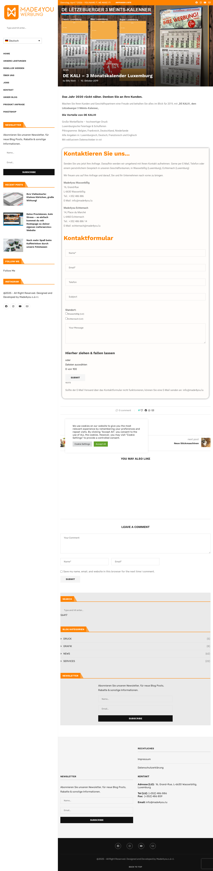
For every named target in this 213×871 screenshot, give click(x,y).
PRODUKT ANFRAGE (14, 104)
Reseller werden (13, 68)
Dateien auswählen (76, 364)
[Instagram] (13, 306)
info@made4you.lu (156, 802)
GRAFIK (136, 646)
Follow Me (9, 270)
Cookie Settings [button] (82, 444)
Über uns (8, 75)
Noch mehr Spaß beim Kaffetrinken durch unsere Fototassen (39, 243)
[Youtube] (20, 306)
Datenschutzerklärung (151, 767)
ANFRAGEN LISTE (123, 2)
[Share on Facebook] (146, 410)
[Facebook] (6, 306)
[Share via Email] (153, 410)
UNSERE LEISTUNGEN (14, 61)
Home (6, 53)
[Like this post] (142, 410)
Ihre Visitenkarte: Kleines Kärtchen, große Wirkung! (40, 197)
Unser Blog (10, 97)
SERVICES (136, 661)
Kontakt (8, 90)
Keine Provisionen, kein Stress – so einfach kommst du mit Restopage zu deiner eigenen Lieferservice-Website (39, 222)
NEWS (136, 653)
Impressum (144, 759)
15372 (68, 382)
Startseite (70, 63)
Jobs (6, 82)
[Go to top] (135, 866)
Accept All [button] (101, 444)
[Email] (27, 306)
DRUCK (136, 639)
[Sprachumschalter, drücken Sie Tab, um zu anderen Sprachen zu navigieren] (22, 41)
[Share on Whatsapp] (149, 410)
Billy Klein (71, 80)
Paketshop (9, 111)
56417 (64, 615)
